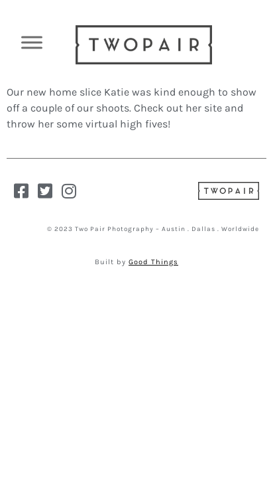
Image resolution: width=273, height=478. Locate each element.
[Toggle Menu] (31, 42)
